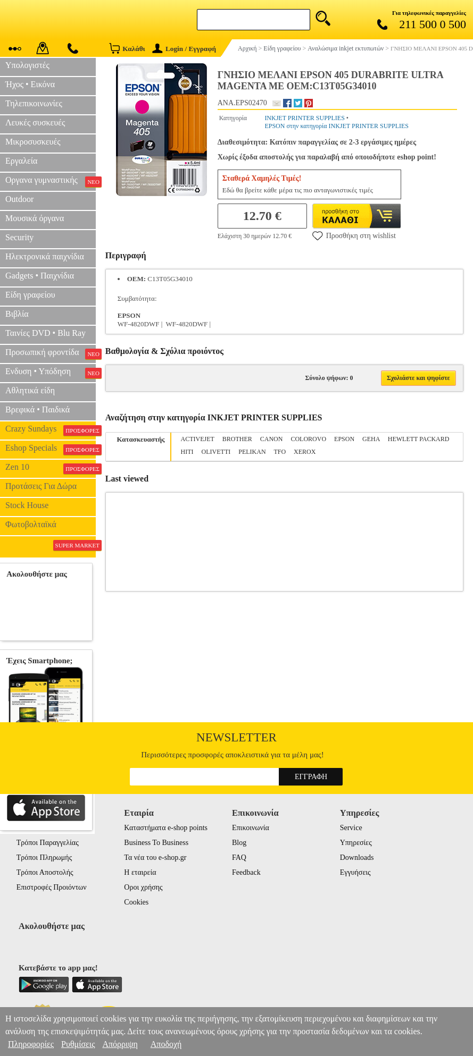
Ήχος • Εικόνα (30, 84)
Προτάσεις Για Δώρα (41, 486)
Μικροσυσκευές (33, 141)
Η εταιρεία (140, 872)
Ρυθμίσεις (78, 1044)
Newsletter (236, 737)
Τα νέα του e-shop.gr (155, 857)
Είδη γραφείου (30, 294)
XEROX (305, 451)
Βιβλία (17, 313)
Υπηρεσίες (356, 843)
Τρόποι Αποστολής (44, 872)
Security (19, 237)
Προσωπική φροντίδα (50, 353)
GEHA (371, 439)
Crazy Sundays (50, 430)
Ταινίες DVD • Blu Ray (45, 332)
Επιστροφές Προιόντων (51, 887)
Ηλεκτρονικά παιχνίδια (44, 256)
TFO (279, 451)
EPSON (344, 439)
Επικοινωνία (250, 828)
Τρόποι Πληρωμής (44, 857)
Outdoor (19, 199)
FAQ (239, 857)
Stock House (26, 505)
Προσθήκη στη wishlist (354, 235)
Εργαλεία (21, 160)
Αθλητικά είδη (30, 390)
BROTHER (237, 439)
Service (351, 828)
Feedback (246, 872)
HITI (187, 451)
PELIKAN (251, 451)
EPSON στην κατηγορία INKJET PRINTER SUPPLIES (336, 126)
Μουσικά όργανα (34, 218)
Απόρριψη (119, 1044)
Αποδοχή (166, 1044)
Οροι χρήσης (143, 887)
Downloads (357, 857)
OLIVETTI (216, 451)
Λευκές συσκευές (35, 122)
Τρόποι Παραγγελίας (47, 843)
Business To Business (156, 843)
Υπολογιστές (27, 65)
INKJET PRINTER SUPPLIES (304, 118)
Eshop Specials (50, 449)
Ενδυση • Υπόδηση (50, 372)
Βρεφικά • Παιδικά (37, 409)
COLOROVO (308, 439)
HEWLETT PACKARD (419, 439)
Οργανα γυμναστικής (50, 181)
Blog (239, 843)
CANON (271, 439)
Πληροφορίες (31, 1044)
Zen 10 (50, 468)
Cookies (136, 902)
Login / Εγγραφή (184, 49)
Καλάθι (127, 48)
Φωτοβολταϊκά (30, 524)
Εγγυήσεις (355, 872)
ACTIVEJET (197, 439)
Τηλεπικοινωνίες (33, 103)
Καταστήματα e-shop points (166, 828)
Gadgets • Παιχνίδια (39, 275)
